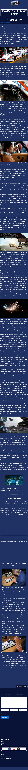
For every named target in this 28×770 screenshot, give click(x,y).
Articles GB (8, 22)
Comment (3, 696)
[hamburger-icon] (26, 7)
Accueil (2, 22)
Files (4, 22)
